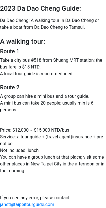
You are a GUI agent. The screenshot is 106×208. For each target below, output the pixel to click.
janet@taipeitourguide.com (27, 204)
